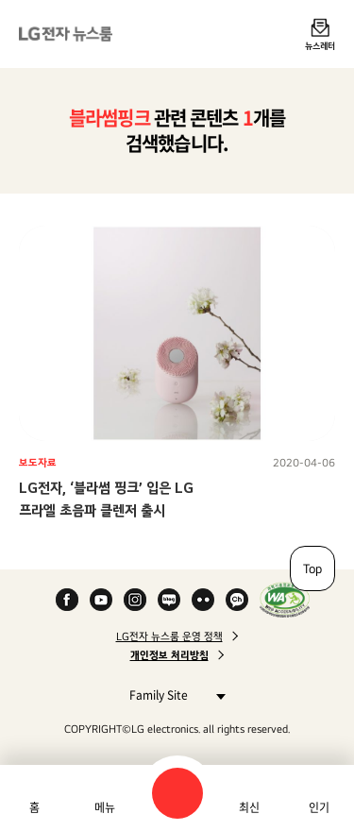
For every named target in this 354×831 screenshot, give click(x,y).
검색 (177, 793)
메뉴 (104, 807)
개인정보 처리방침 (169, 655)
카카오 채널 (237, 599)
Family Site (172, 695)
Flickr (203, 599)
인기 (319, 807)
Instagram (135, 599)
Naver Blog (169, 599)
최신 (249, 807)
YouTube (101, 599)
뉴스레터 (320, 45)
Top (312, 568)
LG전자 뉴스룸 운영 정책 (169, 636)
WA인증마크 (285, 600)
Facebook (67, 599)
